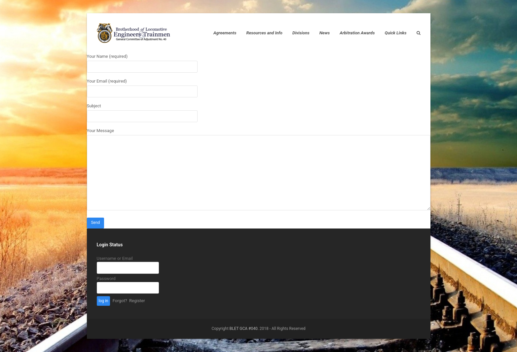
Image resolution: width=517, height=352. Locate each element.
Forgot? (120, 300)
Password (106, 278)
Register (137, 300)
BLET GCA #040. (244, 328)
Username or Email (115, 258)
